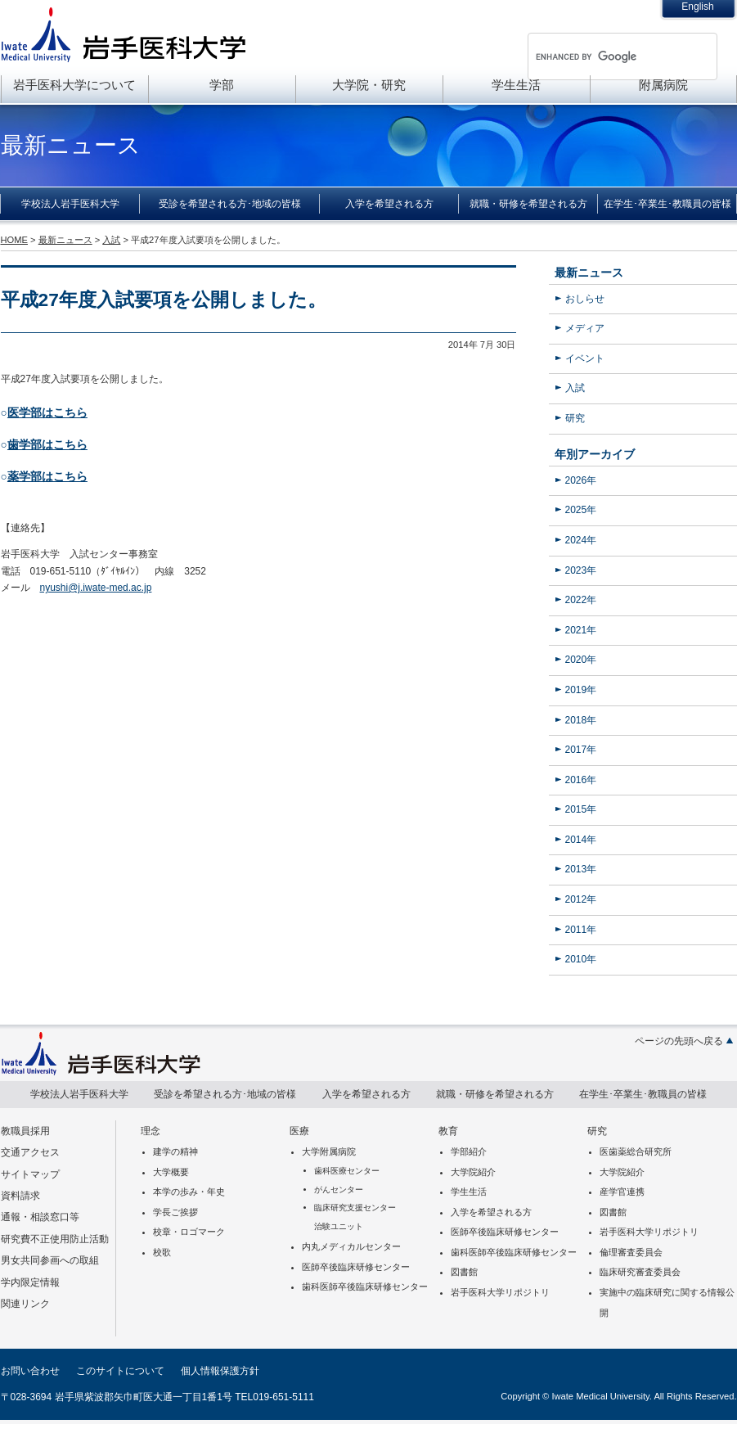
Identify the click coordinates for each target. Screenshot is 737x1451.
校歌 (162, 1252)
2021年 (581, 630)
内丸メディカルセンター (351, 1246)
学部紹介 (469, 1151)
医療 (299, 1131)
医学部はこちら (47, 412)
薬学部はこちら (47, 476)
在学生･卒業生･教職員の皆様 (667, 204)
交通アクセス (30, 1152)
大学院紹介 (473, 1172)
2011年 (581, 929)
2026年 (581, 480)
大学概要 (171, 1172)
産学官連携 (622, 1191)
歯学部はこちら (47, 444)
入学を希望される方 (389, 204)
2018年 (581, 720)
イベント (584, 358)
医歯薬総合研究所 (636, 1151)
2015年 (581, 809)
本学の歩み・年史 (189, 1191)
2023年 (581, 570)
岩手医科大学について (74, 85)
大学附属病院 (329, 1151)
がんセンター (338, 1189)
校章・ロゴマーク (189, 1232)
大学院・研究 (369, 85)
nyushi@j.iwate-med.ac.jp (96, 587)
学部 (221, 85)
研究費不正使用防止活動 (55, 1239)
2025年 (581, 510)
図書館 (464, 1272)
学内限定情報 (30, 1282)
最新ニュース (589, 272)
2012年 (581, 899)
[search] (601, 56)
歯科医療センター (347, 1170)
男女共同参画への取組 (50, 1260)
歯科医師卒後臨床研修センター (365, 1286)
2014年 (581, 839)
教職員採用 (25, 1131)
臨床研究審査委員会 (640, 1272)
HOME (14, 240)
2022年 (581, 600)
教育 (448, 1131)
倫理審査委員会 (631, 1252)
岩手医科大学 (123, 34)
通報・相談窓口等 (40, 1217)
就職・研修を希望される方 (528, 204)
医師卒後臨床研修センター (356, 1267)
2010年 (581, 959)
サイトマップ (30, 1174)
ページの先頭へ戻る (679, 1041)
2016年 (581, 780)
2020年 (581, 659)
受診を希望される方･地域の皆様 (230, 204)
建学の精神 (175, 1151)
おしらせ (584, 298)
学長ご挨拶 (175, 1212)
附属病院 (663, 85)
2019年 (581, 690)
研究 (575, 418)
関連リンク (25, 1303)
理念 (150, 1131)
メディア (584, 328)
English (697, 6)
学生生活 (516, 85)
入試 (575, 388)
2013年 (581, 869)
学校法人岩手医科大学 (70, 204)
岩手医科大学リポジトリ (500, 1292)
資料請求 (20, 1195)
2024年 (581, 540)
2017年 (581, 749)
